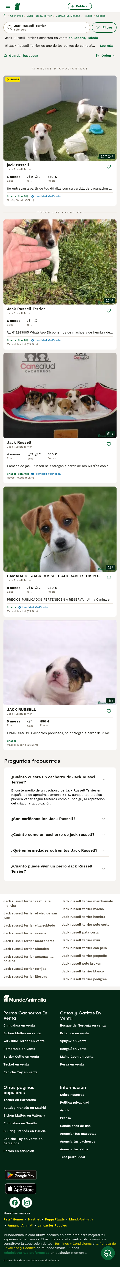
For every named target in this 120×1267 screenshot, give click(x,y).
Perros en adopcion (18, 1151)
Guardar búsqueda (21, 56)
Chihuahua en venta (19, 1025)
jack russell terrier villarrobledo (29, 925)
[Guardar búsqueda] (108, 1253)
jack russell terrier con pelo (84, 948)
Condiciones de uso (75, 1126)
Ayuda (64, 1110)
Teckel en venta (16, 1064)
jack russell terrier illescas (25, 976)
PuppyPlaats (55, 1219)
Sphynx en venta (73, 1041)
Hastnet (34, 1219)
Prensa (65, 1118)
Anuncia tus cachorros (77, 1141)
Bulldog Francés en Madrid (24, 1108)
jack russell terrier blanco (83, 971)
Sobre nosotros (72, 1095)
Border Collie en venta (21, 1057)
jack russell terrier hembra (83, 917)
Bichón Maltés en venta (22, 1033)
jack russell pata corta (80, 932)
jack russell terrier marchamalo (87, 901)
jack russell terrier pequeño (84, 956)
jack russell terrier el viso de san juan (30, 915)
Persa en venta (72, 1064)
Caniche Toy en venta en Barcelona (23, 1141)
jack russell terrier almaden (26, 949)
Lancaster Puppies (52, 1225)
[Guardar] (108, 166)
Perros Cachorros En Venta (25, 1015)
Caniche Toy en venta (20, 1072)
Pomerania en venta (19, 1049)
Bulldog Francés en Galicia (24, 1131)
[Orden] (106, 55)
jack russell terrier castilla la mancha (27, 903)
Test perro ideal (72, 1157)
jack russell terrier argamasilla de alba (28, 959)
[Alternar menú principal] (7, 6)
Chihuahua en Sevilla (20, 1123)
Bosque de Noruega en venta (83, 1025)
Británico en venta (74, 1033)
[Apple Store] (20, 1188)
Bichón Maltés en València (24, 1115)
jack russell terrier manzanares (28, 941)
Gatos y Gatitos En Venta (80, 1015)
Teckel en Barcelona (19, 1100)
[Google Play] (20, 1175)
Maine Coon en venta (76, 1057)
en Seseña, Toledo (83, 38)
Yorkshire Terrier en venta (24, 1041)
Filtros (104, 27)
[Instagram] (27, 1202)
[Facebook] (14, 1202)
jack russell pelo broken (81, 964)
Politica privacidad (74, 1102)
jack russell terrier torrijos (24, 969)
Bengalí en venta (73, 1049)
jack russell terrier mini (81, 940)
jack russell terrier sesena (24, 933)
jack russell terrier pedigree (84, 979)
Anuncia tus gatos (74, 1149)
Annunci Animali (20, 1225)
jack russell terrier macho (83, 909)
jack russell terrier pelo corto (85, 925)
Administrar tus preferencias (26, 1253)
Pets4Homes (13, 1219)
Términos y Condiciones (73, 1244)
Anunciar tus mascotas (78, 1134)
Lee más (107, 46)
